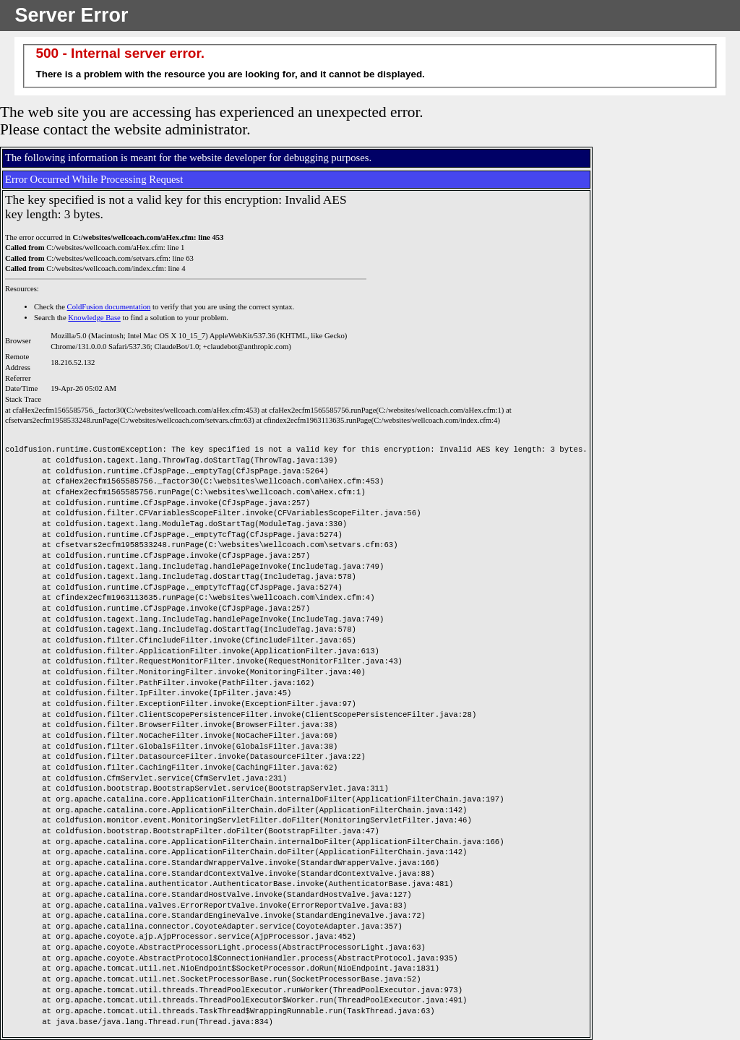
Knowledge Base (94, 318)
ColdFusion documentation (109, 307)
